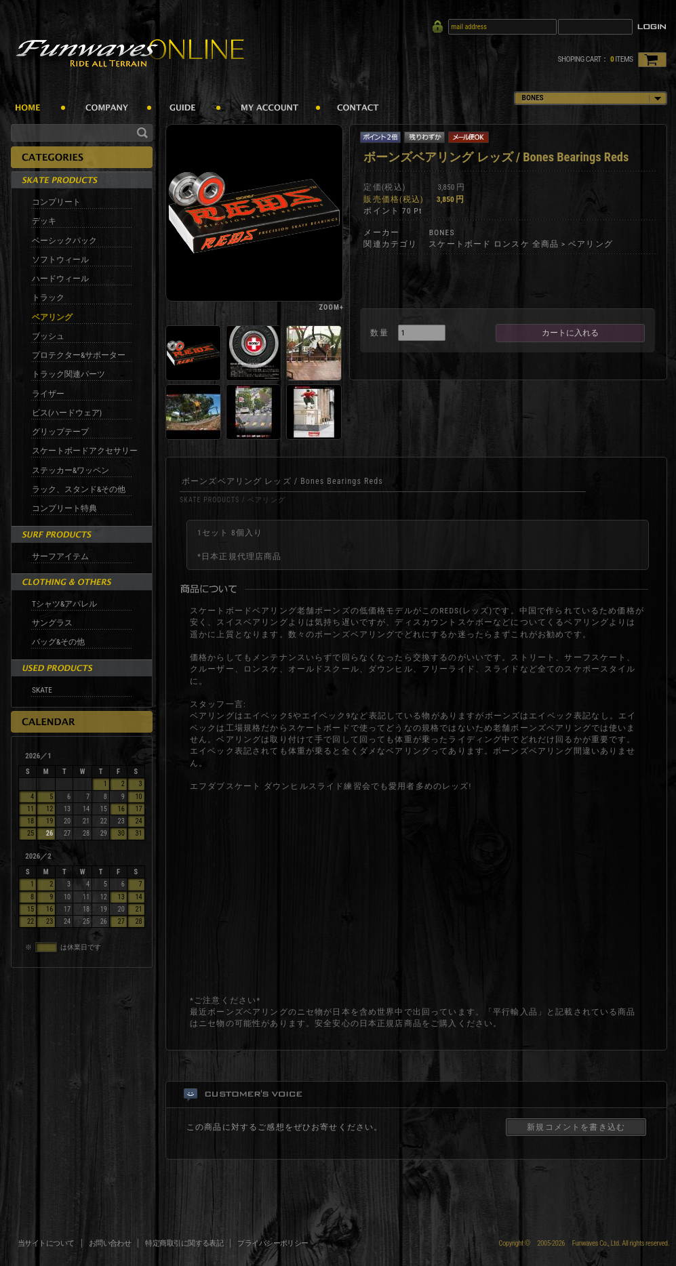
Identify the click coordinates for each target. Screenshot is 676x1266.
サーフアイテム (60, 556)
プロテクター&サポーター (78, 355)
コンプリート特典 (64, 508)
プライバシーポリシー (273, 1243)
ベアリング (52, 317)
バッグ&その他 (58, 642)
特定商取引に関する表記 (184, 1243)
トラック (48, 297)
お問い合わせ (110, 1243)
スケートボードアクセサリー (85, 450)
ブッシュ (48, 336)
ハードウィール (60, 278)
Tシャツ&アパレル (64, 604)
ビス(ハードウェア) (67, 412)
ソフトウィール (60, 259)
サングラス (52, 623)
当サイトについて (46, 1243)
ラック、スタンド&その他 (78, 489)
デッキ (44, 221)
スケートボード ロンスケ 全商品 (494, 244)
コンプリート (56, 202)
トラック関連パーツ (68, 374)
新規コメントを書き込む (576, 1127)
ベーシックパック (64, 240)
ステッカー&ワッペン (70, 470)
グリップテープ (60, 431)
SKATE (42, 690)
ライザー (48, 394)
